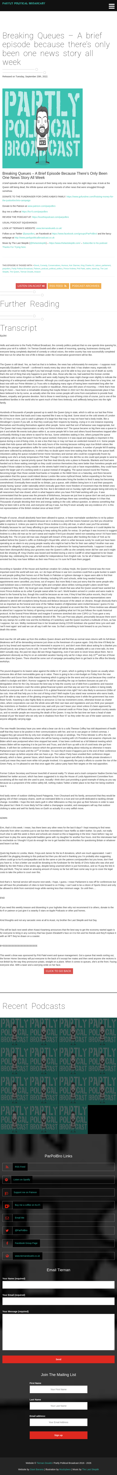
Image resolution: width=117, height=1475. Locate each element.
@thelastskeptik (38, 243)
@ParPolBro (21, 1230)
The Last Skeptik (90, 1469)
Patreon (37, 268)
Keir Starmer (74, 265)
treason (37, 272)
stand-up (95, 268)
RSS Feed (20, 1166)
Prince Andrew (70, 268)
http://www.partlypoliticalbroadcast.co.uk (34, 237)
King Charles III (87, 265)
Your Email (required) (13, 1295)
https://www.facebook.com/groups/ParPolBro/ (74, 233)
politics (59, 268)
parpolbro (6, 268)
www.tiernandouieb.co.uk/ (49, 228)
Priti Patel (81, 268)
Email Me (19, 1217)
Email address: (38, 1416)
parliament (106, 265)
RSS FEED (58, 285)
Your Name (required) (13, 1278)
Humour (64, 265)
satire (88, 268)
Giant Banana (37, 1469)
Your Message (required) (15, 1311)
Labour (98, 265)
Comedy (43, 265)
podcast (44, 268)
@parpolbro (29, 233)
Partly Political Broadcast (23, 3)
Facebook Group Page (26, 1243)
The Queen (14, 272)
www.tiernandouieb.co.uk (27, 1256)
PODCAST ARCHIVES (85, 285)
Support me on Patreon (25, 1192)
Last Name (35, 1399)
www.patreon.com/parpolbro (41, 206)
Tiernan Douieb (26, 272)
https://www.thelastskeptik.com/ (64, 243)
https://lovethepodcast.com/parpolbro (50, 217)
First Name (35, 1383)
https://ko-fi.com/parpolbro (35, 211)
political (52, 268)
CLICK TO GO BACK (58, 971)
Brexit (36, 265)
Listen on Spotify (21, 1179)
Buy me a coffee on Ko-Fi (27, 1205)
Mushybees (65, 1469)
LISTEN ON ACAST (31, 285)
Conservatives (54, 265)
